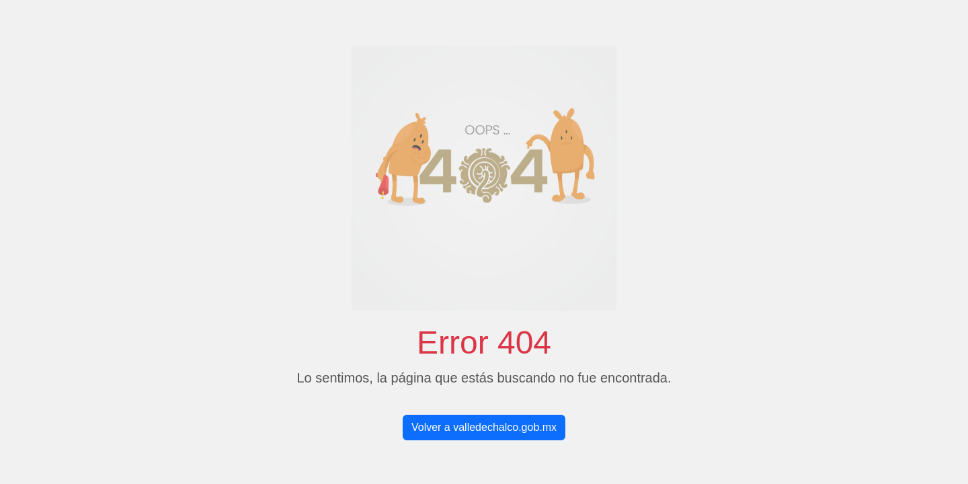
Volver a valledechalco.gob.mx (484, 427)
